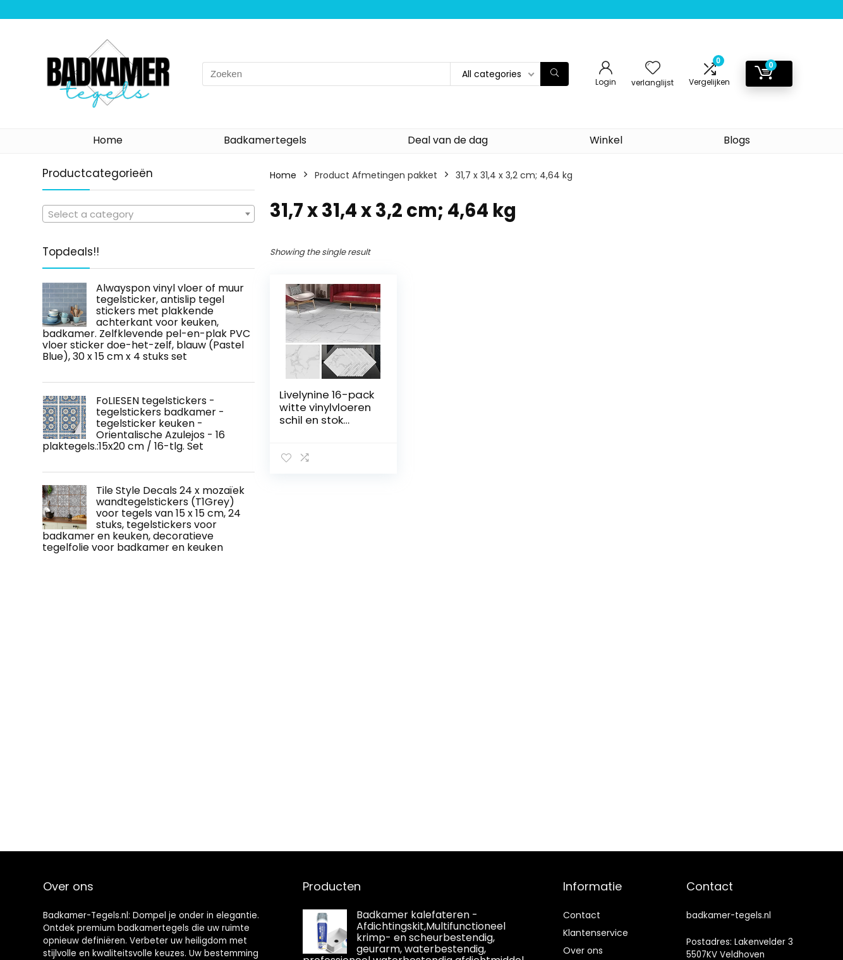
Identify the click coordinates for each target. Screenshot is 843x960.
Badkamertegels (265, 140)
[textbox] (148, 214)
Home (108, 140)
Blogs (737, 140)
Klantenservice (595, 932)
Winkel (606, 140)
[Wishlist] (652, 68)
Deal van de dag (448, 140)
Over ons (583, 950)
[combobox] (148, 214)
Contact (581, 915)
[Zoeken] (554, 74)
